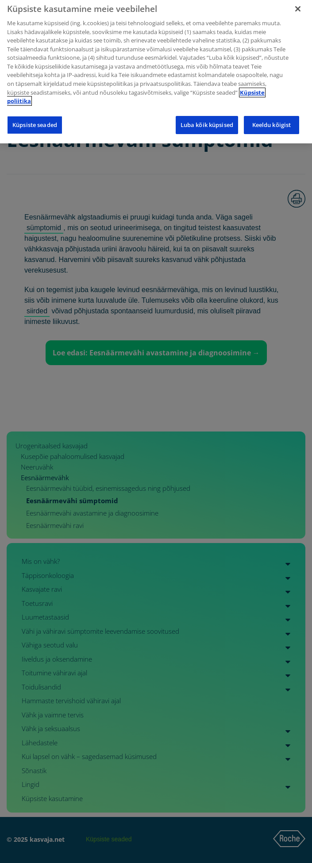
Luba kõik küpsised (207, 121)
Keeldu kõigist (271, 121)
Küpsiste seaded (34, 121)
